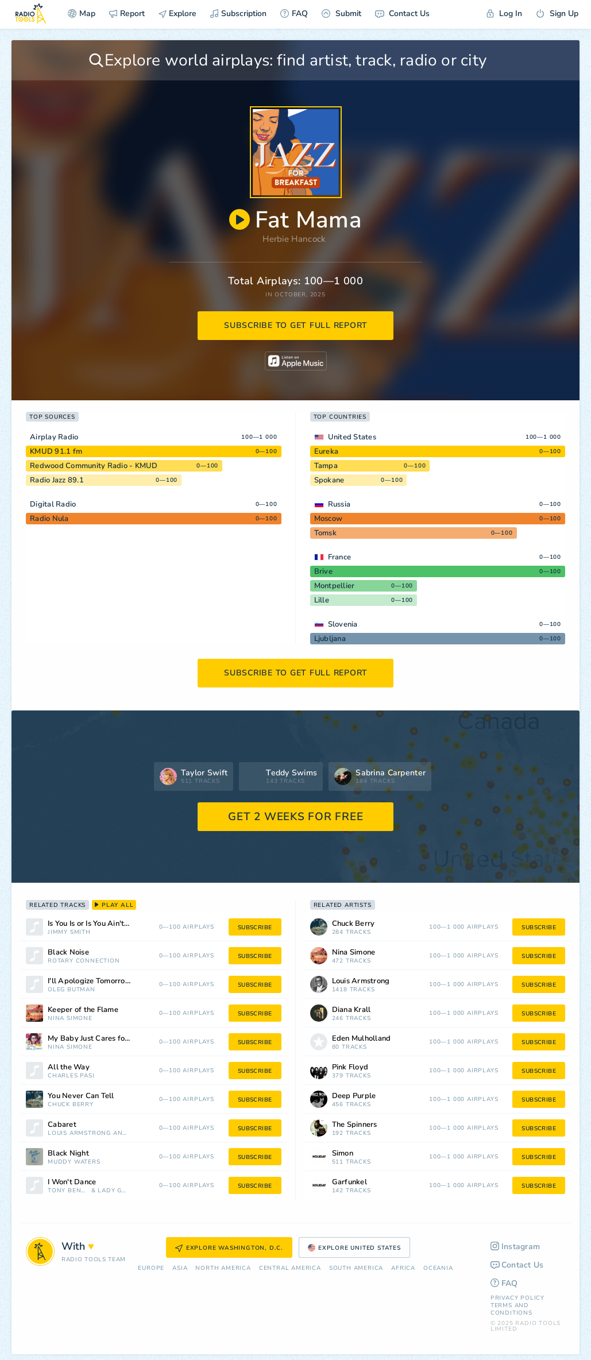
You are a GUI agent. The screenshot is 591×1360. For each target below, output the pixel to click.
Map (81, 13)
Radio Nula (49, 518)
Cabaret (62, 1125)
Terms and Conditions (511, 1309)
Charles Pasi (71, 1076)
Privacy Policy (517, 1298)
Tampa (326, 466)
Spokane (329, 480)
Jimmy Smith (69, 932)
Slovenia (343, 624)
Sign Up (557, 13)
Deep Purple (354, 1096)
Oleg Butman (71, 990)
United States (352, 437)
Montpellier (334, 586)
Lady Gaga (113, 1191)
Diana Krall (351, 1010)
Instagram (515, 1246)
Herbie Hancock (294, 239)
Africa (403, 1268)
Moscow (328, 518)
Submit (341, 13)
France (339, 557)
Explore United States (354, 1248)
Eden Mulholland (361, 1039)
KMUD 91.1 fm (56, 451)
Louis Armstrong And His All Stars (88, 1133)
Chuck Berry (71, 1105)
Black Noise (68, 952)
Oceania (438, 1268)
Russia (339, 504)
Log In (504, 13)
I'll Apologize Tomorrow (90, 981)
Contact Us (402, 13)
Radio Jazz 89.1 (57, 480)
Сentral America (290, 1268)
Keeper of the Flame (83, 1010)
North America (222, 1268)
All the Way (69, 1067)
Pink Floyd (350, 1067)
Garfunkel (349, 1182)
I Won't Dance (72, 1182)
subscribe (255, 928)
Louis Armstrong (361, 981)
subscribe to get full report (296, 325)
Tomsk (325, 533)
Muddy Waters (74, 1162)
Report (127, 13)
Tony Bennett (68, 1191)
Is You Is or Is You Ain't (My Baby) (104, 924)
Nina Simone (70, 1018)
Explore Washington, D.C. (229, 1248)
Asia (179, 1268)
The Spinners (354, 1125)
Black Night (68, 1153)
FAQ (294, 13)
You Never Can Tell (81, 1096)
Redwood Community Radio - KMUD (94, 466)
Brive (323, 571)
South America (356, 1268)
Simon (342, 1153)
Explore (177, 13)
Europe (151, 1268)
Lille (321, 600)
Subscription (238, 13)
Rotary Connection (84, 961)
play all (114, 905)
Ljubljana (330, 638)
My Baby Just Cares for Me (94, 1039)
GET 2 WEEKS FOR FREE (295, 816)
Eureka (326, 451)
